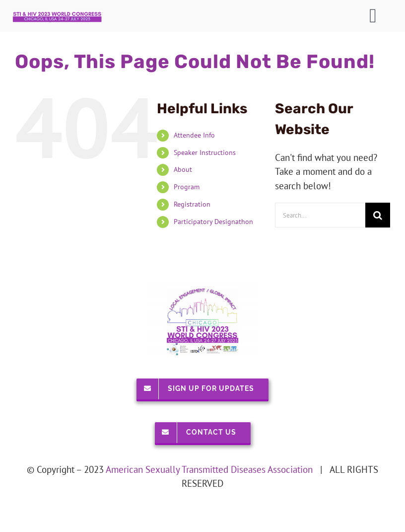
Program (187, 186)
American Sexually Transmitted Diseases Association (209, 469)
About (183, 169)
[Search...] (320, 215)
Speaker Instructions (205, 152)
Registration (192, 204)
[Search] (377, 215)
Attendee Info (194, 135)
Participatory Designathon (213, 221)
